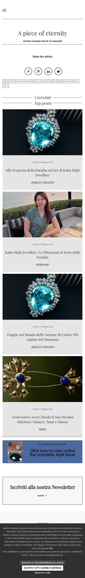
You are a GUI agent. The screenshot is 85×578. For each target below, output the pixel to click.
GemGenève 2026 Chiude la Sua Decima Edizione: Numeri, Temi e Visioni (42, 419)
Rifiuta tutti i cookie (42, 572)
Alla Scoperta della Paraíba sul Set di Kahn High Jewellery (43, 172)
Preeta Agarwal (68, 81)
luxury (42, 81)
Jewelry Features (42, 183)
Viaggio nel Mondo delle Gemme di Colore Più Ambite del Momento (42, 337)
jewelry (9, 81)
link (51, 548)
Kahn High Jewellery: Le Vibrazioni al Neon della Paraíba (42, 254)
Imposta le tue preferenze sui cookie (42, 562)
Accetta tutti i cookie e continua (42, 568)
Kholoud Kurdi (25, 81)
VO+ (6, 86)
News (52, 81)
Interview (42, 265)
